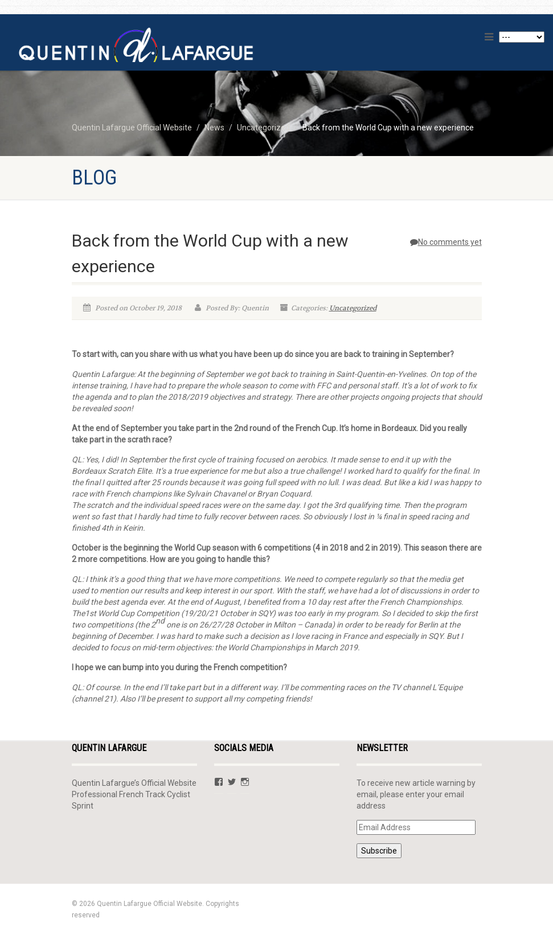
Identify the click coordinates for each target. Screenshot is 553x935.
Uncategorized (352, 308)
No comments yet (446, 242)
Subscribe (379, 850)
